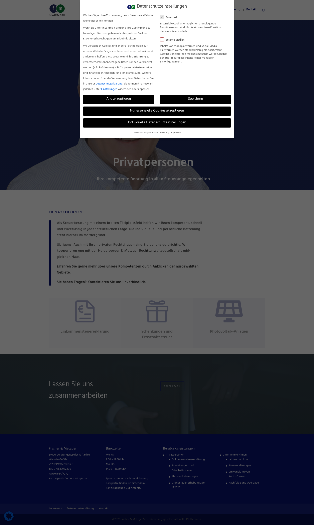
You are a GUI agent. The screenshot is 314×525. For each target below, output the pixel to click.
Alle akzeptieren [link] (118, 98)
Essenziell (170, 17)
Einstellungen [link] (109, 88)
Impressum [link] (176, 132)
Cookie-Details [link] (140, 132)
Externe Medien (174, 39)
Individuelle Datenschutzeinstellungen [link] (157, 122)
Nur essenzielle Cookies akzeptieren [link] (157, 110)
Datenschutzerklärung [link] (109, 83)
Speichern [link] (195, 98)
